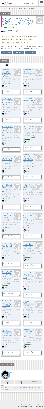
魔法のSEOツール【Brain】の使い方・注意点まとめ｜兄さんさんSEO (28, 333)
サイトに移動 (6, 52)
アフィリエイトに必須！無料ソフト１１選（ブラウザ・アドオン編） (7, 187)
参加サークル (35, 382)
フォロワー (21, 382)
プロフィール (30, 52)
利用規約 (29, 404)
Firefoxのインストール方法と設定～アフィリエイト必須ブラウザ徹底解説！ (29, 158)
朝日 (3, 31)
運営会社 (40, 404)
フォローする (18, 52)
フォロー (7, 382)
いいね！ (5, 83)
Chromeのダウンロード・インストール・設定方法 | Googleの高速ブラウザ (7, 73)
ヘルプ (35, 404)
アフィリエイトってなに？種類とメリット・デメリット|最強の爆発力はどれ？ (7, 333)
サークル (23, 404)
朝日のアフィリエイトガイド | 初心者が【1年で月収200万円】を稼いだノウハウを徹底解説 (18, 21)
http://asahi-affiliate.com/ (8, 27)
